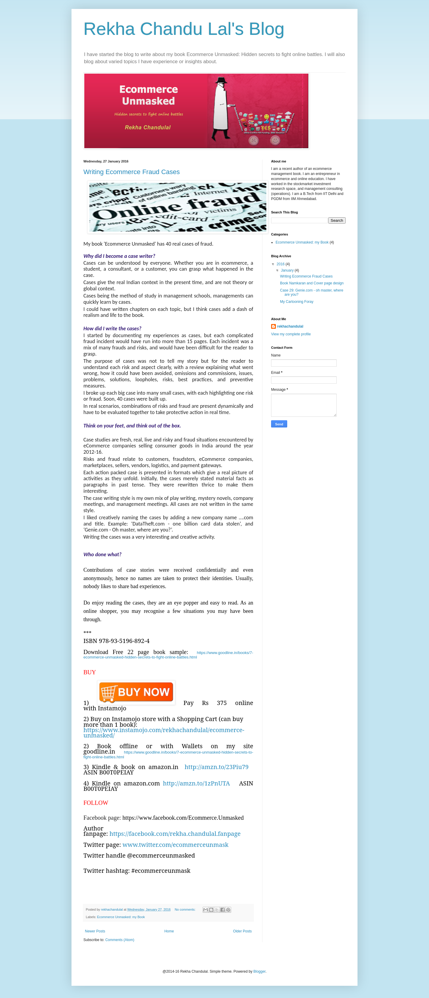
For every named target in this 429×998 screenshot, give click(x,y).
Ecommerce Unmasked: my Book (121, 917)
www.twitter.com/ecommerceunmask (175, 845)
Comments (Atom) (119, 940)
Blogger (259, 971)
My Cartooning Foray (296, 302)
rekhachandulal (290, 326)
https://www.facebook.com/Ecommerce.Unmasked (183, 817)
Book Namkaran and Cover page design (311, 283)
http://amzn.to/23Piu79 (217, 767)
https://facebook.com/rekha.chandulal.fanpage (174, 834)
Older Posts (242, 931)
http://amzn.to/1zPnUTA (196, 783)
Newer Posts (95, 931)
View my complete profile (291, 334)
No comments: (186, 909)
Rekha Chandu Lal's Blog (184, 29)
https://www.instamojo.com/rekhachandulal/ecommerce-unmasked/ (163, 732)
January (288, 270)
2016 (281, 264)
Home (169, 931)
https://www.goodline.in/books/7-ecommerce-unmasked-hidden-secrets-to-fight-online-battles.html (168, 654)
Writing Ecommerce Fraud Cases (131, 172)
